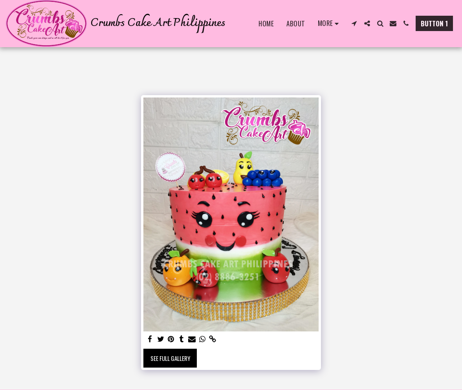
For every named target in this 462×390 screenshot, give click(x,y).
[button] (354, 23)
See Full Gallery (170, 358)
